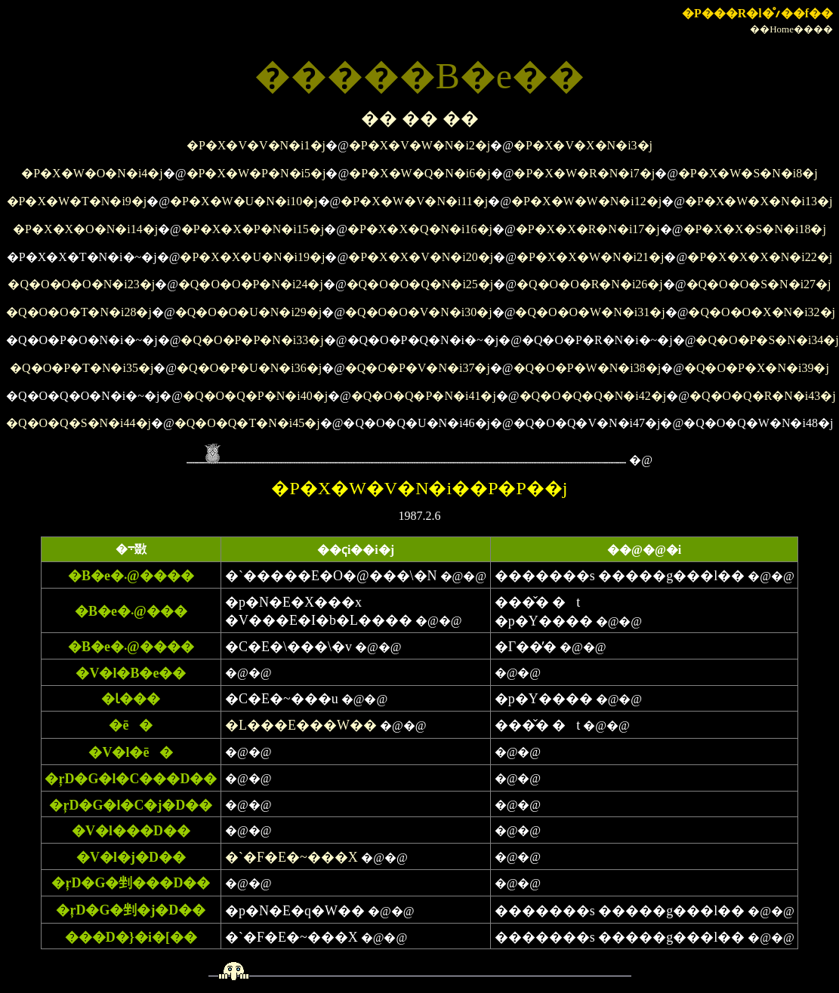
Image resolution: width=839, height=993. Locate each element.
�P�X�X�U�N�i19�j (252, 257)
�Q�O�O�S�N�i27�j (758, 284)
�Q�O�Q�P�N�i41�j (423, 395)
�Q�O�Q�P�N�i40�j (255, 395)
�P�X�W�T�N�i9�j (77, 201)
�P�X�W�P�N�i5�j (256, 173)
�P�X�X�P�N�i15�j (252, 229)
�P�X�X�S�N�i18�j (754, 229)
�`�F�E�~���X (291, 857)
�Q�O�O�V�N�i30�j (418, 312)
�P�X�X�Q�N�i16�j (419, 229)
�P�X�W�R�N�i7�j (584, 173)
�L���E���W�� (301, 725)
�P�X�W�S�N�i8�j (748, 173)
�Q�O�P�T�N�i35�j (81, 367)
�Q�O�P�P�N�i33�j (251, 340)
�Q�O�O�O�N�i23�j (81, 284)
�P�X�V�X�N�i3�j (583, 145)
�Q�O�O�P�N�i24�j (250, 284)
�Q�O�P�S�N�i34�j (767, 340)
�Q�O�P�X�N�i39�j (756, 367)
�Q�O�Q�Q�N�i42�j (593, 395)
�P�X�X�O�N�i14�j (85, 229)
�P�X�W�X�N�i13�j (759, 201)
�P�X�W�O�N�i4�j (92, 173)
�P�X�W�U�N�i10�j (244, 201)
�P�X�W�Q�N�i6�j (420, 173)
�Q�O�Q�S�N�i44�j (78, 423)
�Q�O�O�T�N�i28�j (79, 312)
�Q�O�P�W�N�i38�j (588, 367)
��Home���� (791, 29)
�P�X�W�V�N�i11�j (414, 201)
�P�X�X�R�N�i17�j (588, 229)
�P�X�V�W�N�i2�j (420, 145)
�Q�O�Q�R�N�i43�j (762, 395)
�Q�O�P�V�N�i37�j (417, 367)
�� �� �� (420, 118)
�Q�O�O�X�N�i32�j (761, 312)
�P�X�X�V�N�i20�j (420, 257)
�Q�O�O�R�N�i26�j (590, 284)
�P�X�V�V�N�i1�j (256, 145)
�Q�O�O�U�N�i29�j (248, 312)
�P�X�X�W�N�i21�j (591, 257)
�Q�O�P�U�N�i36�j (249, 367)
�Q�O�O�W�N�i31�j (590, 312)
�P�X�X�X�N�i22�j (759, 257)
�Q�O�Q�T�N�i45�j (247, 423)
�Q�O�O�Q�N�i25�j (420, 284)
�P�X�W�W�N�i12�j (586, 201)
